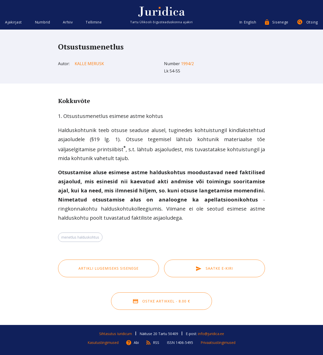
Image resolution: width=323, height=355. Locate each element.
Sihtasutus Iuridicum (115, 333)
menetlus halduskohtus (80, 237)
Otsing (312, 22)
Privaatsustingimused (218, 342)
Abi (136, 342)
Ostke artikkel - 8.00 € (161, 301)
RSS (156, 342)
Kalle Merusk (89, 63)
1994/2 (187, 63)
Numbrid (42, 22)
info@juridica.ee (211, 333)
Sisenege (280, 22)
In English (247, 22)
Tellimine (94, 22)
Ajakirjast (13, 22)
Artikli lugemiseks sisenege (108, 268)
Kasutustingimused (103, 342)
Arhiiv (68, 22)
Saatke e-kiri (214, 268)
